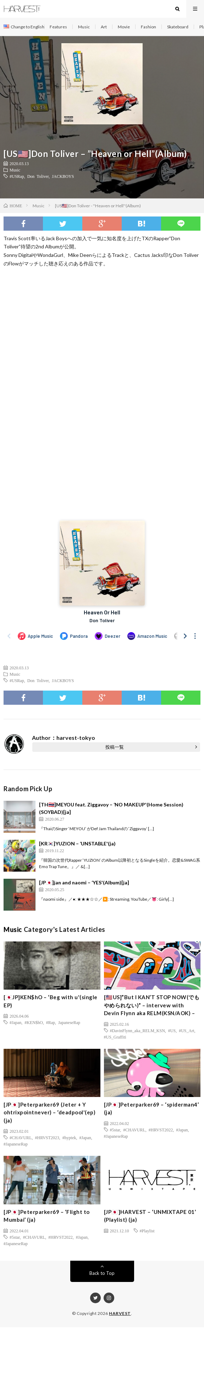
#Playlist (147, 1230)
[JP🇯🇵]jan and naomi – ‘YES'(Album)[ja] (84, 882)
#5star (115, 1129)
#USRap (17, 176)
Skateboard (177, 26)
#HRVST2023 (47, 1137)
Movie (124, 26)
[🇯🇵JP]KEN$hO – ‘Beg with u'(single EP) (51, 1001)
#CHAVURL (21, 1137)
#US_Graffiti (115, 1037)
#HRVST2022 (161, 1129)
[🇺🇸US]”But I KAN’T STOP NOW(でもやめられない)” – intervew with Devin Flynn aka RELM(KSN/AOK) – (152, 1005)
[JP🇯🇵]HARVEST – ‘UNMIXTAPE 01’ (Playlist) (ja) (150, 1216)
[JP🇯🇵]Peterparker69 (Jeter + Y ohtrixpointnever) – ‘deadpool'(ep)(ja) (49, 1112)
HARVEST (120, 1313)
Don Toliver (38, 176)
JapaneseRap (69, 1022)
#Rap (50, 1022)
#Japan (15, 1022)
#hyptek (69, 1137)
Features (58, 26)
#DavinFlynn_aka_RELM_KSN (137, 1030)
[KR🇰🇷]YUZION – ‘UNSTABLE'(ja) (77, 843)
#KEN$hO (33, 1022)
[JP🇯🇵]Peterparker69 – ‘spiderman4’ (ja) (151, 1108)
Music (84, 26)
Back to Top (102, 1273)
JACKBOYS (63, 176)
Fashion (148, 26)
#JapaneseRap (16, 1144)
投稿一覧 (114, 747)
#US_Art (186, 1030)
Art (104, 26)
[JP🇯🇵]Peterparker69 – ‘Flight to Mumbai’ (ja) (47, 1216)
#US (172, 1030)
